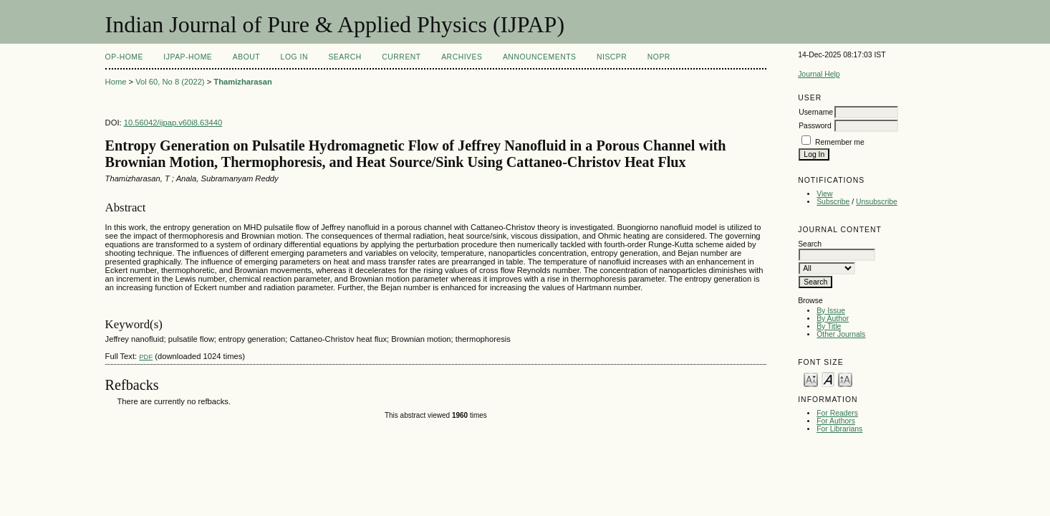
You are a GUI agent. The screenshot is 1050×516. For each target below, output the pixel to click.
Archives (461, 57)
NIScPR (612, 57)
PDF (146, 356)
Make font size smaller (811, 379)
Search (344, 57)
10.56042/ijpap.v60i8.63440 (173, 122)
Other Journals (841, 334)
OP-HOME (124, 57)
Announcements (540, 57)
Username (816, 112)
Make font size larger (845, 379)
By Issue (831, 311)
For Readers (837, 413)
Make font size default (828, 379)
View (824, 194)
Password (815, 126)
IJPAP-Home (187, 57)
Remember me (839, 142)
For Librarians (839, 429)
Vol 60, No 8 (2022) (169, 81)
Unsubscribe (876, 202)
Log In (294, 57)
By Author (833, 318)
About (246, 57)
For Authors (836, 421)
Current (401, 57)
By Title (829, 326)
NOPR (658, 57)
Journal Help (818, 74)
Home (116, 81)
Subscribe (833, 202)
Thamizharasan (242, 81)
